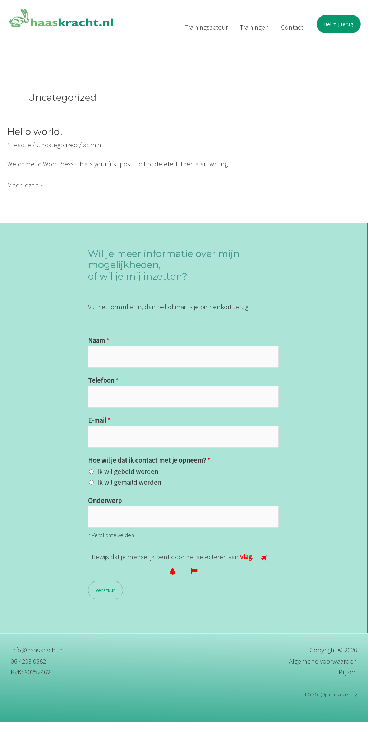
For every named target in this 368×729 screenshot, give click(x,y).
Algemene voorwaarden (323, 668)
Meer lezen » (25, 191)
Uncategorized (57, 152)
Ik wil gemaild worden (129, 489)
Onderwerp (105, 507)
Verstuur (105, 597)
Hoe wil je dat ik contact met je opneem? (149, 467)
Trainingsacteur (218, 27)
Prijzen (348, 679)
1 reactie (19, 152)
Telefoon (103, 387)
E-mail (99, 427)
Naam (98, 347)
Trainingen (261, 27)
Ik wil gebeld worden (127, 478)
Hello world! (35, 139)
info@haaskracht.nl (38, 657)
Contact (295, 27)
